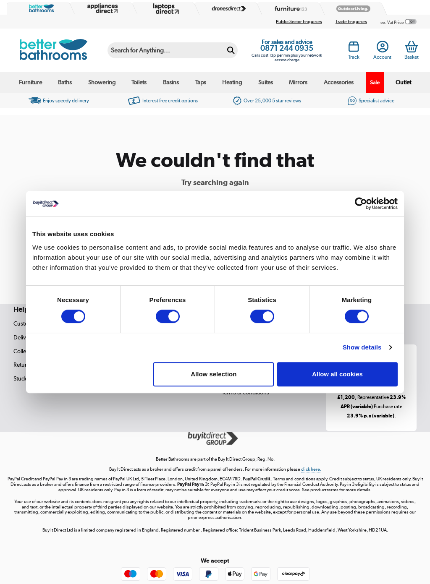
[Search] (166, 50)
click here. (311, 469)
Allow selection (213, 374)
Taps (200, 82)
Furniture (30, 82)
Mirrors (298, 82)
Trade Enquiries (351, 21)
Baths (65, 82)
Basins (171, 82)
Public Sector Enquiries (299, 21)
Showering (101, 82)
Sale (375, 82)
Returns (23, 364)
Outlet (403, 82)
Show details (362, 347)
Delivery (23, 337)
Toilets (139, 82)
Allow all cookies (337, 374)
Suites (265, 82)
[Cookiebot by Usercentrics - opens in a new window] (361, 203)
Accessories (339, 82)
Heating (232, 82)
